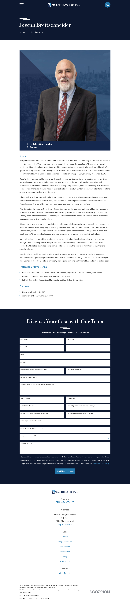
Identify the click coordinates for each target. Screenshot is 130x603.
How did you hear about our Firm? (32, 428)
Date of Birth (25, 347)
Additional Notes (26, 443)
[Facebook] (65, 573)
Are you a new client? (28, 436)
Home (65, 536)
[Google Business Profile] (60, 573)
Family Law (65, 546)
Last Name (70, 339)
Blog (65, 556)
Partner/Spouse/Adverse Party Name (33, 370)
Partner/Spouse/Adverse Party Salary (80, 413)
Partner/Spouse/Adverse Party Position (34, 413)
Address (23, 362)
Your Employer (25, 398)
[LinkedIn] (70, 573)
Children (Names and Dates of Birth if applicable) (37, 385)
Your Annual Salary (27, 406)
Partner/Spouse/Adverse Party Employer (81, 406)
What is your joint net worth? (30, 421)
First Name (24, 339)
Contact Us (65, 561)
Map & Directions (65, 524)
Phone (69, 347)
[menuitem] (23, 598)
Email (22, 354)
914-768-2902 (65, 502)
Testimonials (65, 551)
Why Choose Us (65, 541)
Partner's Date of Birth (74, 370)
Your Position (71, 398)
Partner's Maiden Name (28, 377)
